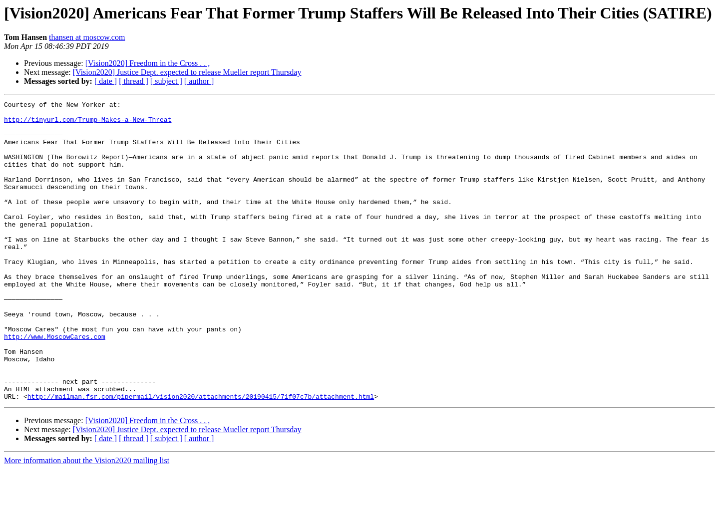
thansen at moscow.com (87, 37)
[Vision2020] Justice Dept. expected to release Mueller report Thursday (187, 72)
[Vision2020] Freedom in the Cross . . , (147, 63)
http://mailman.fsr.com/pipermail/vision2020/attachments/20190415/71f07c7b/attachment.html (200, 456)
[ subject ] (166, 81)
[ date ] (105, 81)
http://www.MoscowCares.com (54, 384)
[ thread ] (133, 81)
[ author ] (199, 81)
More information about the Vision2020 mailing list (86, 520)
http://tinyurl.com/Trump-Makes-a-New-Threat (87, 123)
